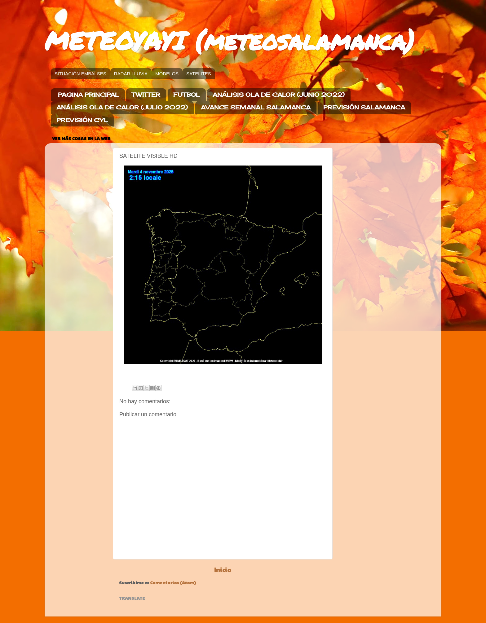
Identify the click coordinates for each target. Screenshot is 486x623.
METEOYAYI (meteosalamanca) (229, 40)
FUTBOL (186, 94)
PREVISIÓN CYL (82, 120)
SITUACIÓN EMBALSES (80, 73)
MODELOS (167, 73)
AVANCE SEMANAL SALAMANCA (256, 107)
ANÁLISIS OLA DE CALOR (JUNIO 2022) (279, 94)
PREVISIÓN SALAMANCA (364, 107)
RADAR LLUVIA (131, 73)
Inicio (222, 570)
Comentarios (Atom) (173, 582)
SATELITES (198, 73)
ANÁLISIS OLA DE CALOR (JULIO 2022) (122, 107)
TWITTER (146, 94)
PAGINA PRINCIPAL (88, 94)
